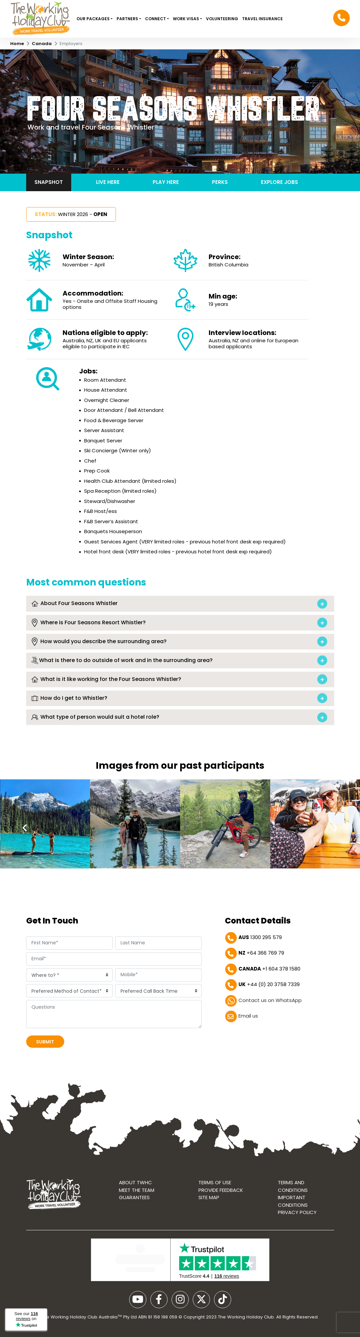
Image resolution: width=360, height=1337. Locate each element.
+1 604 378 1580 (269, 968)
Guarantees (134, 1197)
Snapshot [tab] (48, 182)
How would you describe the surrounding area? (99, 642)
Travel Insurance (262, 19)
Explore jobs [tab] (279, 182)
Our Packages (94, 19)
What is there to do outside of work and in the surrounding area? (122, 660)
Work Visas (186, 19)
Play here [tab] (166, 182)
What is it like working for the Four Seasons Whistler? (106, 679)
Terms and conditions (293, 1186)
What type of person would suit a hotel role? (95, 717)
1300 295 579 (260, 937)
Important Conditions (293, 1201)
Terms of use (214, 1182)
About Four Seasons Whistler (74, 603)
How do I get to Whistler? (69, 698)
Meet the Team (136, 1190)
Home (17, 43)
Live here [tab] (108, 182)
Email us (248, 1015)
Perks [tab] (220, 182)
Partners (128, 19)
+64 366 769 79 (261, 952)
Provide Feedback (220, 1190)
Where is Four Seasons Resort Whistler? (88, 623)
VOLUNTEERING (222, 19)
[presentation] (24, 827)
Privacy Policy (297, 1212)
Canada (42, 43)
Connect (156, 19)
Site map (208, 1197)
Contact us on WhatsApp (270, 1000)
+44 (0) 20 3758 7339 (269, 984)
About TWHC (135, 1182)
